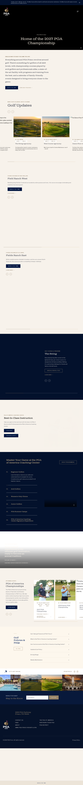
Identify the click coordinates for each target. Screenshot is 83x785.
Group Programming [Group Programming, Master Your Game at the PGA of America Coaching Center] (68, 462)
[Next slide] (12, 197)
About (17, 725)
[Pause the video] (81, 48)
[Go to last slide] (9, 197)
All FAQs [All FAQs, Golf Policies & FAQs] (18, 648)
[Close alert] (79, 2)
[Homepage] (7, 11)
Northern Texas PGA (47, 722)
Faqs (17, 722)
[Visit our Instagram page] (77, 671)
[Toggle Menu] (78, 11)
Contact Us (19, 720)
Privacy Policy (76, 740)
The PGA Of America (47, 720)
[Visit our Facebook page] (74, 671)
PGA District (44, 725)
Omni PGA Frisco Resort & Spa (26, 727)
